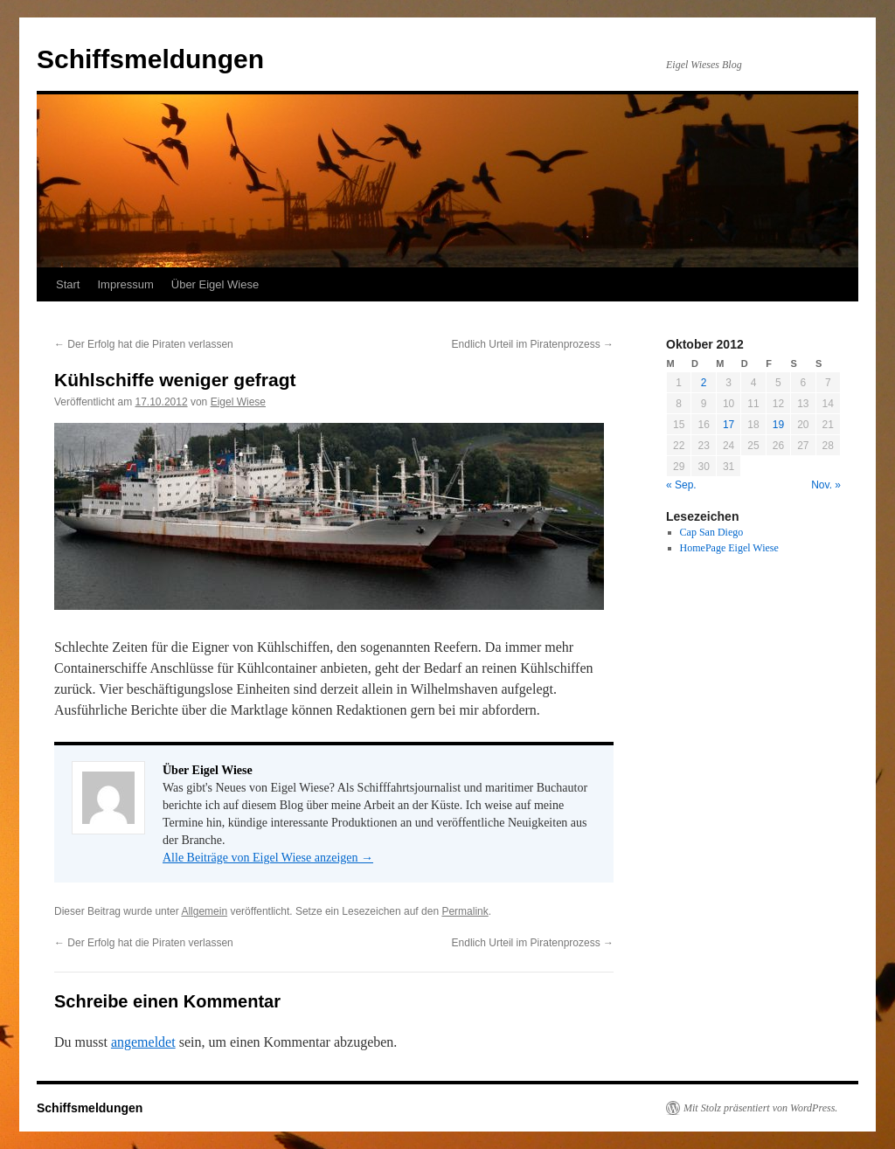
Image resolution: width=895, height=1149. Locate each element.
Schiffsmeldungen (150, 59)
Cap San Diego (712, 532)
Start (68, 284)
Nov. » (826, 485)
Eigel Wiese (238, 402)
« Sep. (681, 485)
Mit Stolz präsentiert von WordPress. (760, 1108)
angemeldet (143, 1042)
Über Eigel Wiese (215, 284)
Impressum (125, 284)
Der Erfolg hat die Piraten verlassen (143, 344)
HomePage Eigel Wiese (729, 548)
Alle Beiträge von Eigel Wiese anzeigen (268, 857)
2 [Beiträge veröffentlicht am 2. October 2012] (704, 383)
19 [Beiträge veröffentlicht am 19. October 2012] (778, 425)
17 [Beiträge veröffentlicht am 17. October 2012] (728, 425)
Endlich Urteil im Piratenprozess (533, 344)
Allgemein (204, 911)
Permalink (464, 911)
